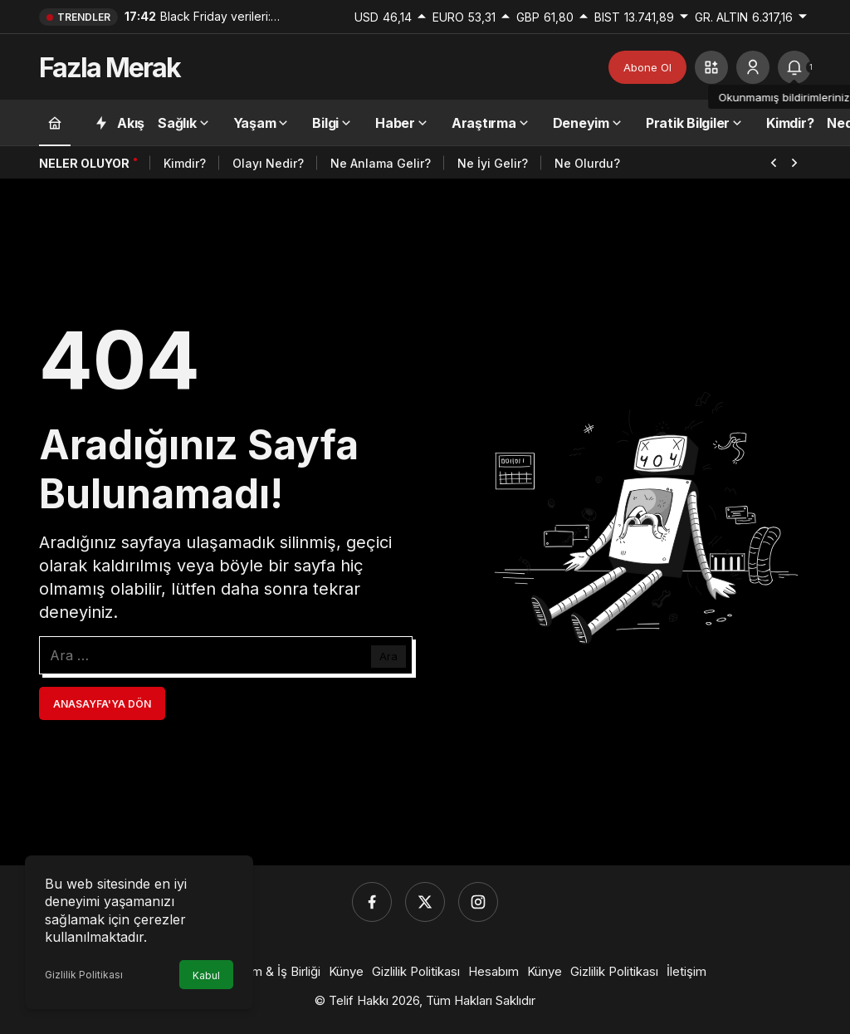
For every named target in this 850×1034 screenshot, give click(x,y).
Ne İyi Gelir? (492, 163)
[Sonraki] (794, 161)
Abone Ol (647, 67)
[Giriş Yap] (752, 67)
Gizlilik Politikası (84, 974)
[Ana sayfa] (54, 122)
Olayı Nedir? (268, 163)
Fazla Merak (109, 67)
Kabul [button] (206, 975)
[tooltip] (794, 67)
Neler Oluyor (84, 163)
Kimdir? (185, 163)
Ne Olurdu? (587, 163)
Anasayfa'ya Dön (102, 704)
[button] (711, 67)
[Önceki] (773, 161)
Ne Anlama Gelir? (380, 163)
